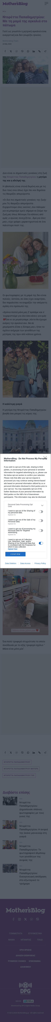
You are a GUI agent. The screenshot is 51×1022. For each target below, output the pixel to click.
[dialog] (25, 511)
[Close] (45, 458)
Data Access (25, 563)
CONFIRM (15, 554)
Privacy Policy (40, 563)
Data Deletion (10, 563)
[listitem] (25, 505)
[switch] (41, 511)
